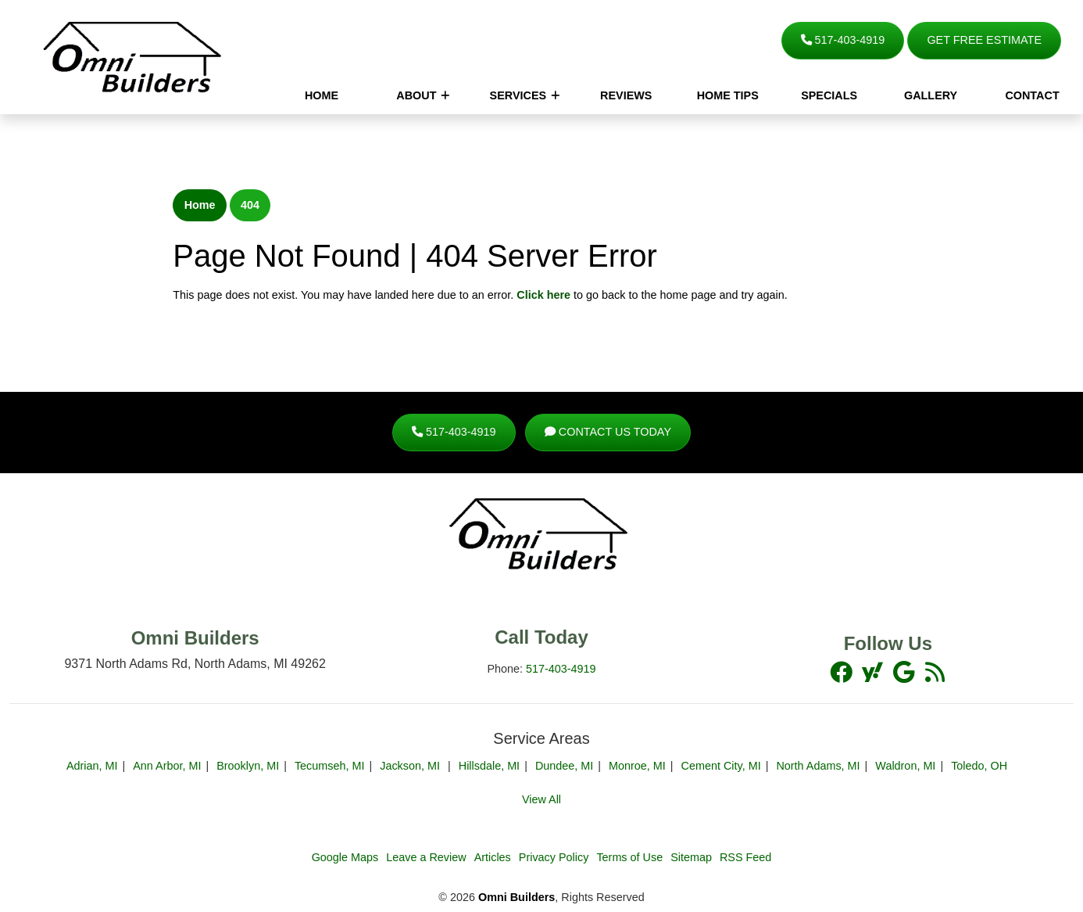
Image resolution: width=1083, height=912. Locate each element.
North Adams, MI (818, 765)
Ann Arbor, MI (167, 765)
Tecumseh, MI (330, 765)
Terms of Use (629, 857)
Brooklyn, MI (247, 765)
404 (250, 205)
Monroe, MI (637, 765)
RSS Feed (745, 857)
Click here (543, 295)
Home (200, 205)
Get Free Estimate (984, 40)
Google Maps (345, 857)
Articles (492, 857)
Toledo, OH (979, 765)
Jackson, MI (411, 765)
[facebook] (842, 672)
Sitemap (691, 857)
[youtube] (904, 672)
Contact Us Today (608, 431)
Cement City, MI (721, 765)
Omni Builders (516, 897)
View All (541, 799)
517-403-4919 (843, 40)
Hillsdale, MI (489, 765)
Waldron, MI (905, 765)
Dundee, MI (564, 765)
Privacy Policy (554, 857)
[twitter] (873, 672)
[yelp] (934, 672)
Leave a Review (426, 857)
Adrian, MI (92, 765)
